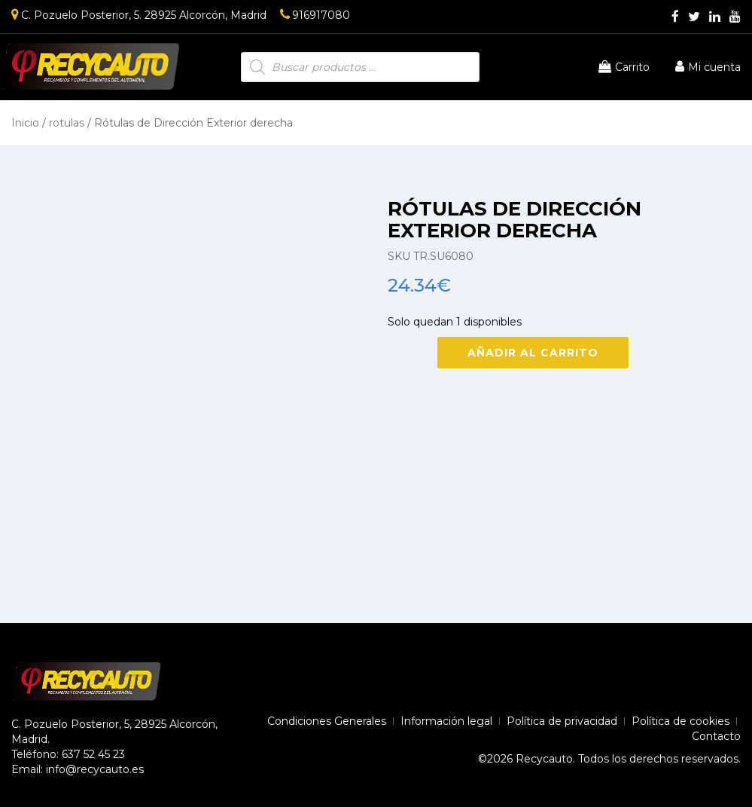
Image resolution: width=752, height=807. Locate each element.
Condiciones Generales (326, 721)
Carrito (624, 67)
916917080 (315, 15)
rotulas (66, 123)
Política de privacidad (562, 721)
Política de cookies (680, 721)
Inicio (25, 123)
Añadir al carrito (532, 352)
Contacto (716, 736)
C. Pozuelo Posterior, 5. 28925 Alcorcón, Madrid (138, 15)
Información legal (446, 721)
